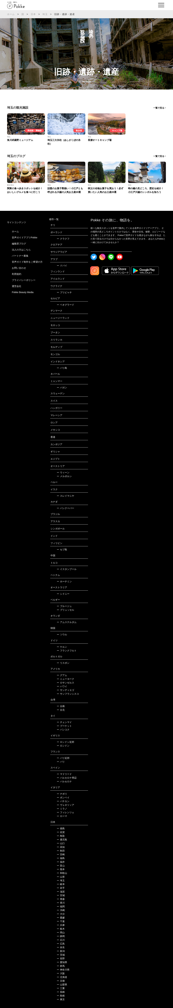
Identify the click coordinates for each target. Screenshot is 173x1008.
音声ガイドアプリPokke (24, 237)
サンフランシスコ (68, 693)
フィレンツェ (65, 812)
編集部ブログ (19, 243)
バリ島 (62, 368)
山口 (61, 843)
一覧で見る (158, 108)
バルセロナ (64, 781)
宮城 (61, 895)
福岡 (61, 906)
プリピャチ (64, 292)
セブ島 (62, 549)
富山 (61, 865)
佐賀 (61, 832)
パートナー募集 (20, 255)
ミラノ (62, 808)
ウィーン (63, 472)
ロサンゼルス (65, 682)
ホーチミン (64, 581)
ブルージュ (64, 606)
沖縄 (61, 910)
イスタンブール (67, 569)
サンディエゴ (65, 690)
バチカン (63, 801)
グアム (62, 675)
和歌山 (62, 873)
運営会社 (16, 286)
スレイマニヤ (65, 495)
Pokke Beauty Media (22, 292)
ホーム (11, 14)
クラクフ (63, 238)
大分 (61, 914)
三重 (61, 988)
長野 (61, 958)
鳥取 (61, 836)
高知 (61, 847)
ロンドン (63, 745)
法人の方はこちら (21, 249)
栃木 (61, 928)
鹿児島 (62, 839)
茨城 (61, 954)
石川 (61, 940)
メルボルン (64, 476)
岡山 (61, 932)
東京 (61, 999)
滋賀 (61, 891)
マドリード (64, 774)
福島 (61, 858)
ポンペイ (63, 797)
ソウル (62, 634)
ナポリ (62, 793)
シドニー (63, 593)
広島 (61, 943)
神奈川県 (63, 969)
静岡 (61, 936)
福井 (61, 862)
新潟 (61, 951)
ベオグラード (65, 304)
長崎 (61, 992)
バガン (62, 387)
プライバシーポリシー (23, 280)
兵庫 (61, 925)
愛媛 (61, 917)
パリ (61, 761)
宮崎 (61, 854)
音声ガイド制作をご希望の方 (27, 261)
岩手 (61, 888)
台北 (61, 709)
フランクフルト (67, 650)
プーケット (64, 726)
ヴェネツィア (65, 805)
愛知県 (62, 962)
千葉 (61, 921)
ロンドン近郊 (65, 742)
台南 (61, 706)
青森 (61, 899)
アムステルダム (67, 622)
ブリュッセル (65, 609)
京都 (61, 980)
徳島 (61, 828)
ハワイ (62, 686)
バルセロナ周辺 (67, 777)
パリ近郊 (63, 758)
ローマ (62, 816)
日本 (33, 14)
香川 (61, 902)
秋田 (61, 850)
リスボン (63, 663)
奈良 (61, 947)
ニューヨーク (65, 679)
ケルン (62, 646)
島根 (61, 995)
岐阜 (61, 884)
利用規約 (16, 274)
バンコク (63, 729)
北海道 (62, 977)
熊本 (61, 869)
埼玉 (44, 14)
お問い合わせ (19, 268)
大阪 (61, 973)
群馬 (61, 966)
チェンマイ (64, 722)
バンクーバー (65, 508)
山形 (61, 876)
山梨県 (62, 984)
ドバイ (62, 265)
